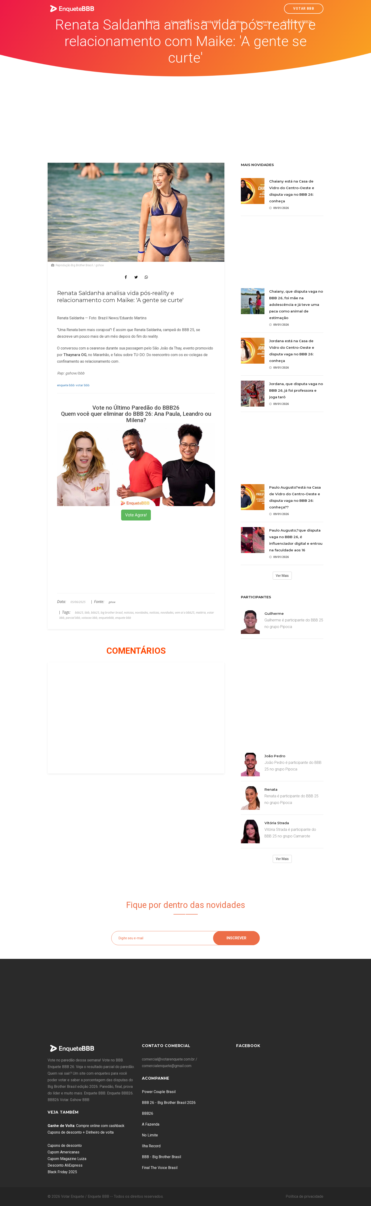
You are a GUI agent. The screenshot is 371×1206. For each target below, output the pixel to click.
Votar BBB (303, 8)
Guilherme (274, 613)
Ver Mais (282, 576)
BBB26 (147, 1113)
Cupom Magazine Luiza (67, 1158)
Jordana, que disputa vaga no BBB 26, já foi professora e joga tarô (296, 390)
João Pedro (274, 756)
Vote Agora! (136, 514)
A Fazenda (150, 1124)
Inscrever (236, 938)
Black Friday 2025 (62, 1172)
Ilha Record (151, 1146)
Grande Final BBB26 (297, 22)
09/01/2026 (279, 208)
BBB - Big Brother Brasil (161, 1157)
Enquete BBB (180, 22)
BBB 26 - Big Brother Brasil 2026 (169, 1102)
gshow (112, 602)
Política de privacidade (304, 1196)
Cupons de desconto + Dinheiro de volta (81, 1132)
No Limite (150, 1135)
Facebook (248, 1046)
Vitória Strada (276, 823)
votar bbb (83, 385)
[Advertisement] (185, 112)
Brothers (238, 22)
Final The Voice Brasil (159, 1167)
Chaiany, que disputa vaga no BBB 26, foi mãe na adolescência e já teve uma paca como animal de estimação (296, 304)
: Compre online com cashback (86, 1125)
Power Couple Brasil (159, 1092)
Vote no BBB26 (148, 22)
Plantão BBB (211, 22)
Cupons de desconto (65, 1145)
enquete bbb (66, 385)
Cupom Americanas (63, 1152)
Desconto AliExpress (65, 1165)
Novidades (264, 22)
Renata (270, 789)
